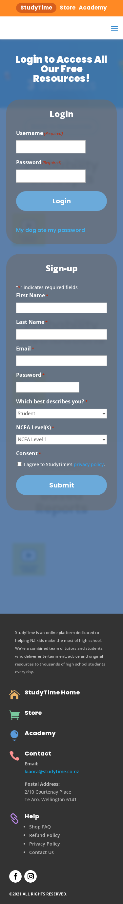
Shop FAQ (40, 827)
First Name (32, 296)
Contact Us (41, 852)
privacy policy (89, 464)
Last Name (32, 322)
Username (39, 133)
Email (25, 349)
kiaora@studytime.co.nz (52, 771)
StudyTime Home (52, 692)
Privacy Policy (44, 844)
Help (32, 816)
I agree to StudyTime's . (64, 464)
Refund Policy (44, 835)
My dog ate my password (50, 230)
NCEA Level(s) (35, 428)
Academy (40, 733)
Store (33, 713)
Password (38, 163)
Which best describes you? (52, 402)
